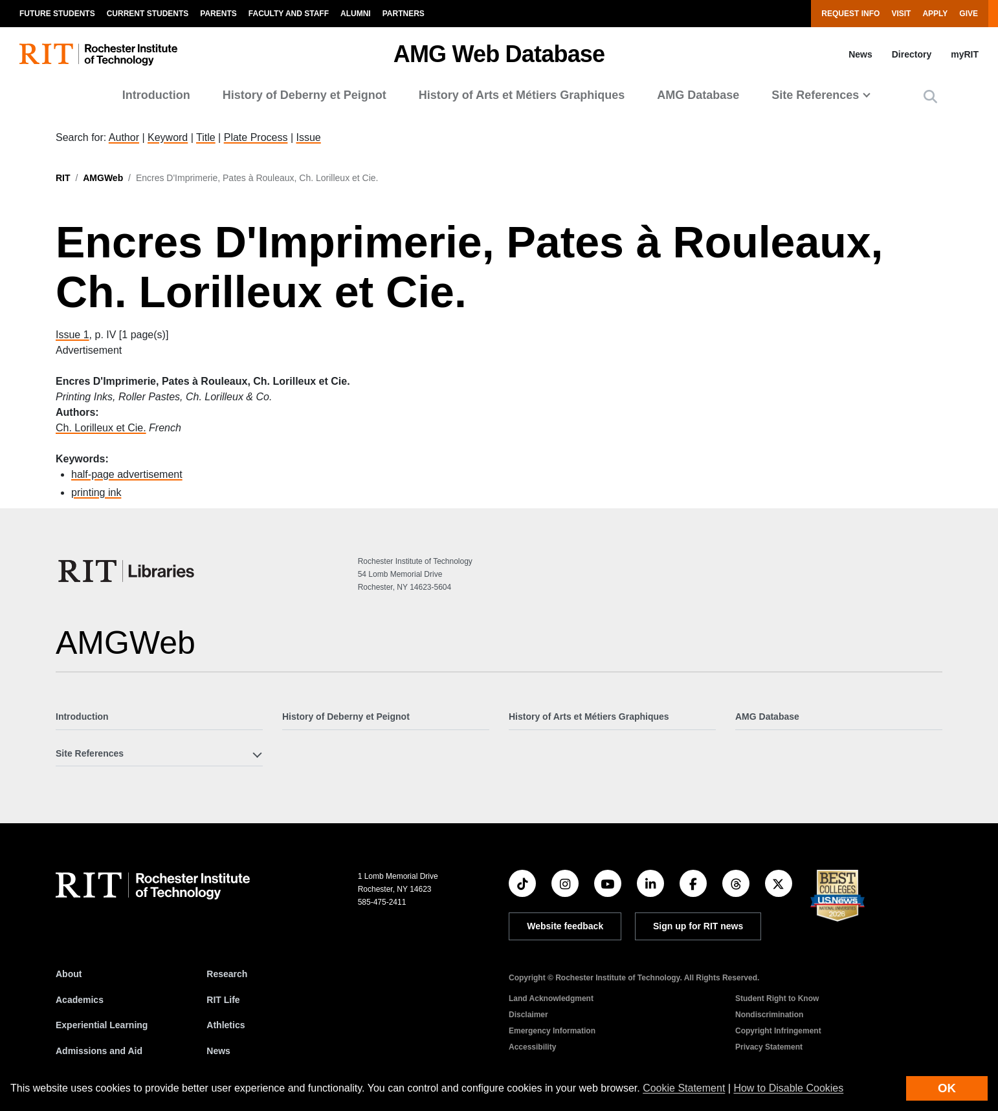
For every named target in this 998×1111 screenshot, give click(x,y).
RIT (63, 178)
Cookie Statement (684, 1088)
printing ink (96, 492)
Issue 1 (72, 334)
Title (206, 137)
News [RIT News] (218, 1051)
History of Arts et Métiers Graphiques (522, 95)
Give (968, 13)
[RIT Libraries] (127, 571)
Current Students (148, 13)
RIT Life (222, 1000)
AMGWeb (103, 178)
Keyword (168, 137)
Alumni (355, 13)
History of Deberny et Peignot (304, 95)
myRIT (965, 54)
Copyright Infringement (778, 1030)
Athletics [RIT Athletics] (225, 1025)
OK (947, 1088)
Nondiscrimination (769, 1014)
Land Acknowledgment (551, 998)
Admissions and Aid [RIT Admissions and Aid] (99, 1051)
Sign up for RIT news (698, 926)
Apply (935, 13)
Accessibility (532, 1047)
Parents (218, 13)
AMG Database (698, 95)
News (860, 54)
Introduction (156, 95)
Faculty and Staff (289, 13)
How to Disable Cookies (788, 1088)
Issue (308, 137)
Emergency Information (552, 1030)
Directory (911, 54)
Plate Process (256, 137)
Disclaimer (528, 1014)
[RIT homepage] (98, 54)
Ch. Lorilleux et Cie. (101, 427)
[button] (930, 96)
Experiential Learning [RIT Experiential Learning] (102, 1025)
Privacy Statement (769, 1047)
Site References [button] (815, 95)
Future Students (57, 13)
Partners (404, 13)
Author (124, 137)
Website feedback (565, 926)
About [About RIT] (69, 974)
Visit (901, 13)
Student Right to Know (777, 998)
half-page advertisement (127, 474)
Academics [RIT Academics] (80, 1000)
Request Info (850, 13)
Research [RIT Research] (226, 974)
